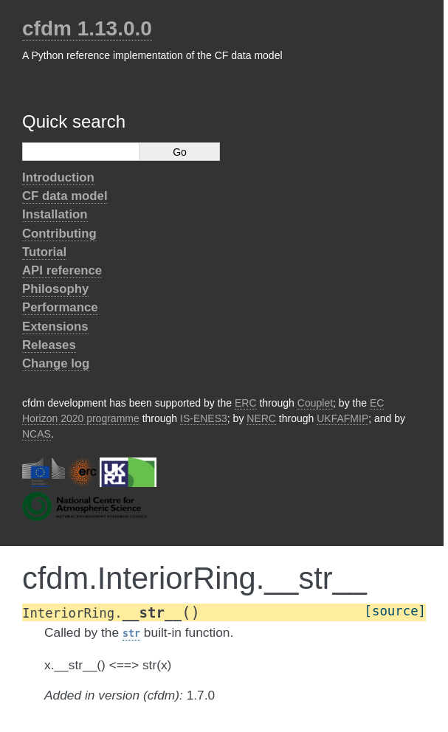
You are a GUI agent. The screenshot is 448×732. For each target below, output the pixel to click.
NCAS (36, 434)
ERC (246, 403)
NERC (261, 418)
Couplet (315, 403)
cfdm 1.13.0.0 (87, 28)
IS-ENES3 (203, 418)
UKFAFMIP (342, 418)
